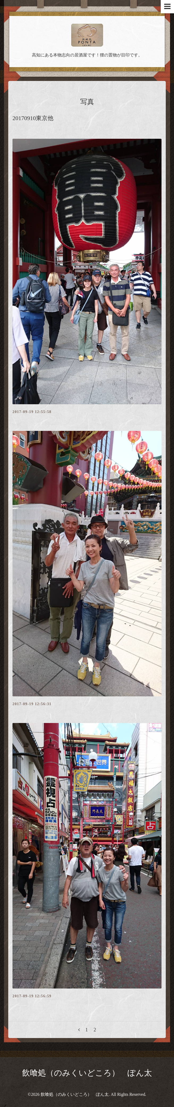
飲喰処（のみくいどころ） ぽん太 (87, 1072)
